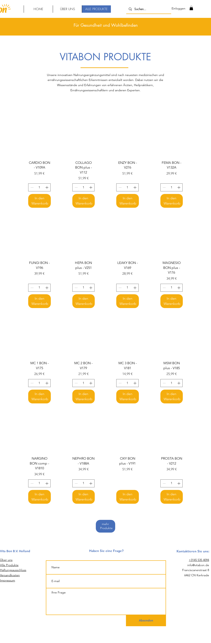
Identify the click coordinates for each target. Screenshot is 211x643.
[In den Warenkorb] (39, 201)
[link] (191, 8)
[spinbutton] (39, 187)
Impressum (7, 580)
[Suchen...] (148, 9)
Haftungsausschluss (13, 570)
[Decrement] (31, 187)
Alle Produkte (9, 565)
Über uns (6, 560)
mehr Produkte (107, 526)
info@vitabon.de (198, 565)
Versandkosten (10, 575)
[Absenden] (146, 620)
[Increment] (47, 187)
